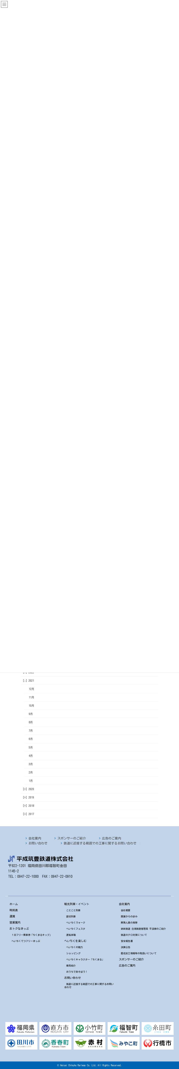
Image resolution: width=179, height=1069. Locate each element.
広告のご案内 (111, 838)
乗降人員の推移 (129, 922)
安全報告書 (127, 941)
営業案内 (15, 922)
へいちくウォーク (75, 922)
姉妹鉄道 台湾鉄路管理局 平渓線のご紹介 (143, 928)
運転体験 (71, 935)
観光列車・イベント (76, 904)
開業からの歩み (129, 916)
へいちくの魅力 (74, 947)
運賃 (12, 916)
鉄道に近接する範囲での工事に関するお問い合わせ (100, 843)
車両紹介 (71, 965)
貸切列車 (71, 916)
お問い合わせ (37, 843)
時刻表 (13, 910)
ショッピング (73, 953)
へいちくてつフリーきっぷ (25, 941)
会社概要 (125, 910)
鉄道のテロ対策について (134, 935)
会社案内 (34, 838)
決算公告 (125, 947)
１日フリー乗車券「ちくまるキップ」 (31, 935)
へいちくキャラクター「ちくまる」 (85, 959)
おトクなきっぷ (19, 928)
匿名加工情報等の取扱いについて (138, 953)
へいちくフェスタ (75, 928)
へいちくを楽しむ (75, 941)
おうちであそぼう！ (77, 971)
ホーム (13, 904)
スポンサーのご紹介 (71, 838)
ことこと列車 (73, 910)
